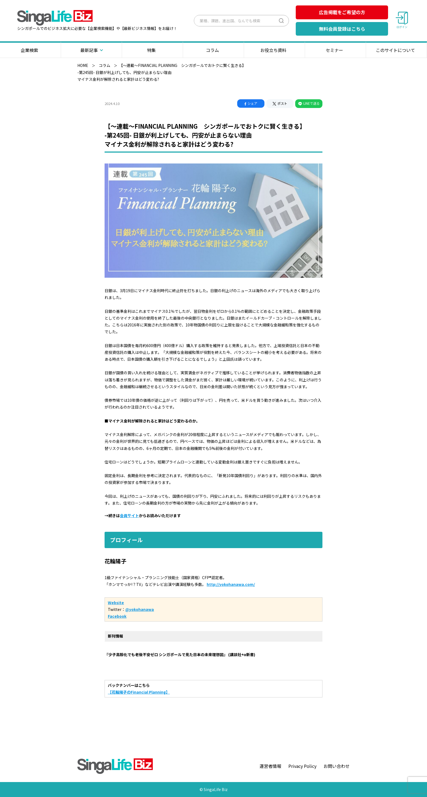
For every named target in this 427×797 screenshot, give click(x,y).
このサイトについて (396, 50)
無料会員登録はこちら (342, 28)
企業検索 (30, 50)
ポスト (280, 103)
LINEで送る (309, 103)
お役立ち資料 (274, 50)
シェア (251, 103)
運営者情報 (270, 766)
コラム (213, 50)
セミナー (335, 50)
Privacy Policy (302, 766)
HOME (82, 65)
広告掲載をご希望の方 (342, 12)
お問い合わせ (337, 766)
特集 (152, 50)
